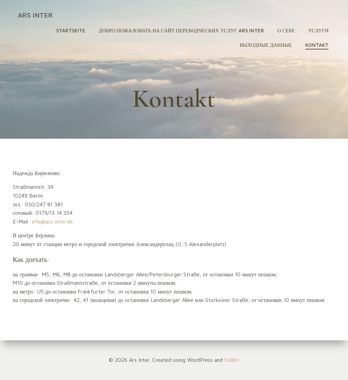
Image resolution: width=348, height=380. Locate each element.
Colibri (232, 360)
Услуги (318, 30)
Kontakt (317, 45)
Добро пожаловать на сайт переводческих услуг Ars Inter (181, 30)
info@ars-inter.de (52, 221)
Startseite (70, 30)
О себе (286, 30)
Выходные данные (266, 45)
